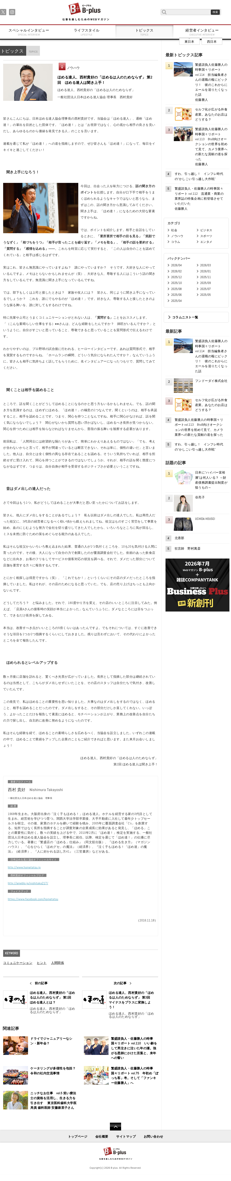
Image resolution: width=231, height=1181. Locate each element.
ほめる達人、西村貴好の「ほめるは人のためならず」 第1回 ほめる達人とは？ (52, 997)
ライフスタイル (87, 32)
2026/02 (176, 271)
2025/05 (205, 295)
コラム (175, 242)
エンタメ (206, 242)
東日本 (189, 42)
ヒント (41, 963)
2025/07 (205, 289)
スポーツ (206, 236)
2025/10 (176, 283)
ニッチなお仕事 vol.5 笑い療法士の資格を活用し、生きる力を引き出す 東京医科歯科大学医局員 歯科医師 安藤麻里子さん (53, 1100)
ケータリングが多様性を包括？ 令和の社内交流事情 (54, 1070)
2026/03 (205, 265)
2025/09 (205, 283)
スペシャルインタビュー (29, 32)
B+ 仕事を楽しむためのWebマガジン (85, 12)
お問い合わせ (153, 1136)
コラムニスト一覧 (185, 317)
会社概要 (101, 1136)
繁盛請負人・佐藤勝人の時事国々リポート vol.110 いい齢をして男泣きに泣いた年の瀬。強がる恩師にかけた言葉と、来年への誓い (134, 1048)
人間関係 (57, 963)
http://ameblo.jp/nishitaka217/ (28, 883)
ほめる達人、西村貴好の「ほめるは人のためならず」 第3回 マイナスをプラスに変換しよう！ (131, 1000)
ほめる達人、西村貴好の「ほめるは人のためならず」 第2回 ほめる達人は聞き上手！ (104, 80)
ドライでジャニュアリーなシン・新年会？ (51, 1041)
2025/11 (205, 277)
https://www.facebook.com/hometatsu (33, 899)
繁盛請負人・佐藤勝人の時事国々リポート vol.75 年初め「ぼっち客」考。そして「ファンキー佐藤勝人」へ (135, 1075)
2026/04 (176, 265)
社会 (174, 230)
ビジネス (206, 230)
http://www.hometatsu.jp (24, 867)
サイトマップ (126, 1136)
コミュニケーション (17, 963)
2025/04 (176, 301)
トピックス (144, 32)
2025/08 (176, 289)
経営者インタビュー (202, 32)
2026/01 (205, 271)
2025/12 (176, 277)
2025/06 (176, 295)
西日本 (212, 42)
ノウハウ (73, 68)
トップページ (77, 1136)
